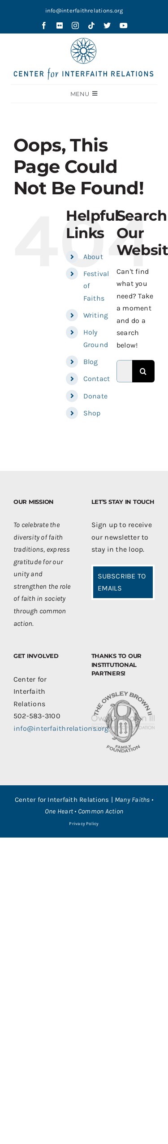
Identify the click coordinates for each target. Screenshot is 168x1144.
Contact (96, 378)
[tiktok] (91, 25)
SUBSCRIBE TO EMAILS (122, 582)
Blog (90, 361)
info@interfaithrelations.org (84, 10)
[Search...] (124, 371)
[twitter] (107, 25)
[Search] (143, 371)
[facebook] (43, 25)
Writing (95, 315)
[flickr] (59, 25)
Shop (92, 413)
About (93, 256)
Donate (95, 396)
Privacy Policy (84, 823)
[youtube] (124, 25)
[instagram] (75, 25)
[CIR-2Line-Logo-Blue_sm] (84, 41)
